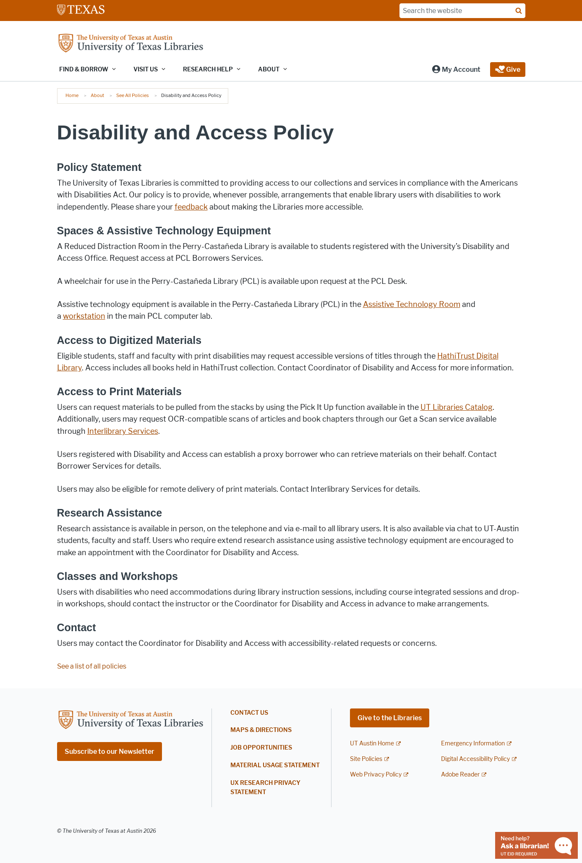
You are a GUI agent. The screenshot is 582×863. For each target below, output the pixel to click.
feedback (191, 207)
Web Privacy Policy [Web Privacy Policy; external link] (376, 774)
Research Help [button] (208, 69)
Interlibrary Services (122, 431)
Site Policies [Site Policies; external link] (366, 759)
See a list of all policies (91, 666)
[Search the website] (462, 10)
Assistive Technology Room (411, 304)
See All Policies (132, 95)
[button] (455, 69)
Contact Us (249, 712)
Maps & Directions (261, 730)
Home (71, 95)
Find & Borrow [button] (83, 69)
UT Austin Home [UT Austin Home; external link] (372, 743)
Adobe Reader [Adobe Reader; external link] (460, 774)
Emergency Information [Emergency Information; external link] (473, 743)
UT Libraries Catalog (456, 407)
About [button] (268, 69)
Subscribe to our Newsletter (109, 751)
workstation (84, 316)
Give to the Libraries (390, 718)
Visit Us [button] (145, 69)
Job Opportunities (261, 747)
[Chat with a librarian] (536, 845)
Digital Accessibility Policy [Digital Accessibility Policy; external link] (475, 759)
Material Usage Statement (275, 765)
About (97, 95)
